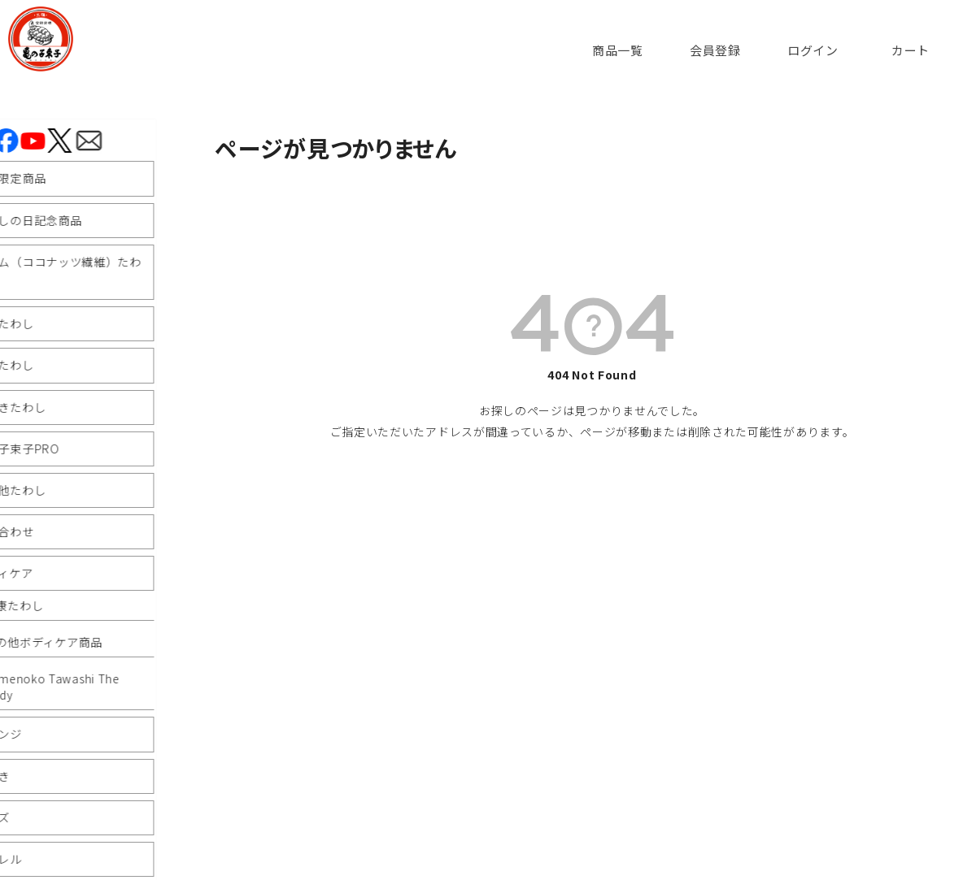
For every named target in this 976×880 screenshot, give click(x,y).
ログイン (813, 50)
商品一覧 (617, 50)
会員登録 (715, 50)
